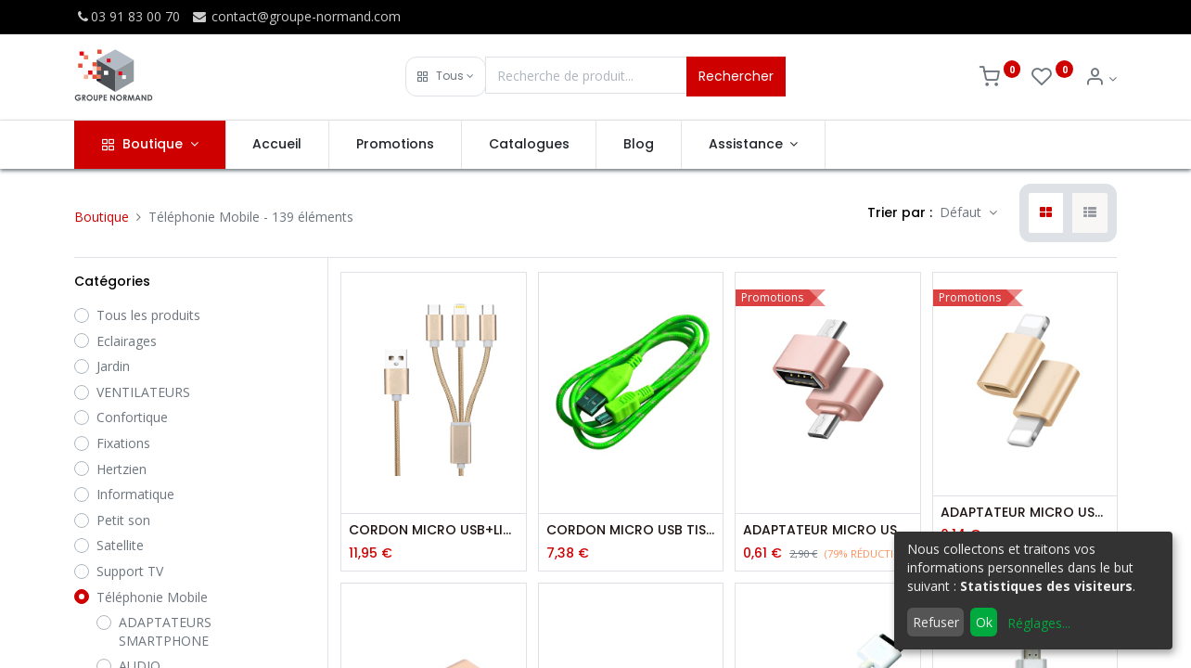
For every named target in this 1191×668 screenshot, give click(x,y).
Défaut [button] (962, 212)
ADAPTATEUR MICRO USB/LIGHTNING (1025, 512)
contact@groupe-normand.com (296, 16)
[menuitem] (277, 145)
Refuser (936, 622)
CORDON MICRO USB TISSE (630, 530)
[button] (445, 76)
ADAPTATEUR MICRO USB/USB (827, 530)
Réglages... (1038, 623)
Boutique (101, 216)
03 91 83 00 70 (127, 16)
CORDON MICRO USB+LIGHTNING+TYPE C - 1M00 (433, 530)
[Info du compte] (1100, 78)
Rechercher (736, 76)
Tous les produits (148, 315)
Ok (984, 622)
